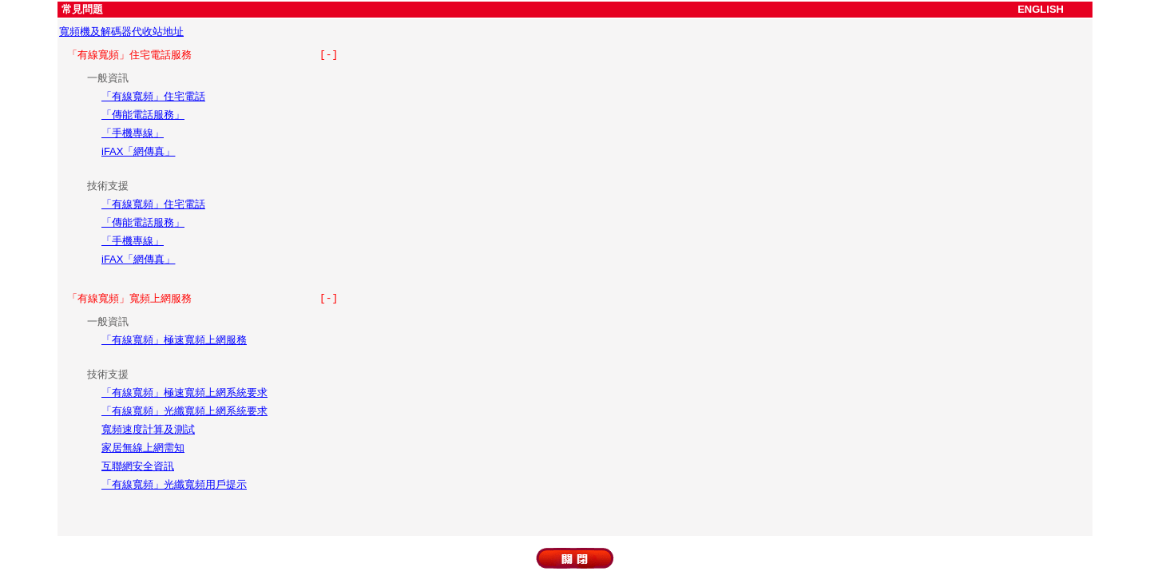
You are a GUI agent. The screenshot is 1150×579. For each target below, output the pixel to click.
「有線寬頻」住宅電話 (153, 96)
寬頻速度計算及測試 (148, 429)
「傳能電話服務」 (142, 115)
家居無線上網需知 (142, 448)
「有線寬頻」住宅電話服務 (203, 55)
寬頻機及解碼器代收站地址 (121, 32)
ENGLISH (1040, 9)
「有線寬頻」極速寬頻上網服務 (174, 340)
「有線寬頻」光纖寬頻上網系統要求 (184, 411)
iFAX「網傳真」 (138, 151)
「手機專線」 (132, 133)
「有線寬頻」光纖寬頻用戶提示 (174, 484)
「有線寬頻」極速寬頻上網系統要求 (184, 393)
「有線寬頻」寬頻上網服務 (203, 299)
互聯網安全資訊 (137, 466)
